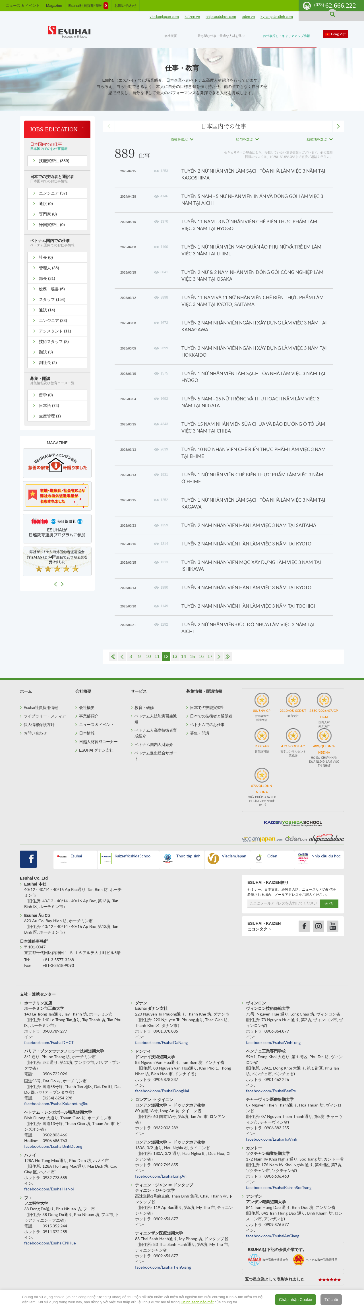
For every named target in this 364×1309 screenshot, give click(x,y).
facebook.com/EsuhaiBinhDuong (53, 1147)
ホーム (26, 691)
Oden (272, 856)
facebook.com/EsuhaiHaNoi (49, 1189)
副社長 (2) (48, 362)
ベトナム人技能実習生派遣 (156, 719)
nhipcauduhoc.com (221, 17)
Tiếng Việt (338, 34)
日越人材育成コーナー (98, 741)
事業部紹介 (88, 716)
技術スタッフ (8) (54, 341)
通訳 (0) (46, 203)
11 (157, 656)
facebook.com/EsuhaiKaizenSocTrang (278, 1188)
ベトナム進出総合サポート (156, 756)
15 (192, 656)
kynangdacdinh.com (276, 17)
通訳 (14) (47, 310)
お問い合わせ (125, 5)
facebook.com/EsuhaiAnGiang (272, 1236)
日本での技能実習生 (207, 707)
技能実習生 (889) (54, 160)
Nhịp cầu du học (326, 856)
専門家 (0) (48, 214)
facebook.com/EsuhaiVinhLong (273, 1043)
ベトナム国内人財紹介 (154, 744)
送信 (329, 904)
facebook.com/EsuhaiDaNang (161, 1043)
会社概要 (83, 691)
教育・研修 (144, 707)
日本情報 (86, 733)
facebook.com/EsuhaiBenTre (271, 1091)
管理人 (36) (49, 268)
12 (166, 656)
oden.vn (248, 17)
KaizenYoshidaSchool (133, 856)
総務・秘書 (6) (52, 289)
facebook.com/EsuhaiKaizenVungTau (56, 1104)
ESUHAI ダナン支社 (96, 750)
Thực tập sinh (188, 856)
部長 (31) (47, 278)
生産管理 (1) (50, 416)
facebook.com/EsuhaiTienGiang (163, 1267)
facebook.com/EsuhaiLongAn (161, 1176)
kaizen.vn (192, 17)
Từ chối (331, 1299)
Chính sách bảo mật (197, 1302)
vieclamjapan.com (164, 17)
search (332, 14)
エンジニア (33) (53, 320)
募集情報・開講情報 (204, 691)
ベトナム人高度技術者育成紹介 (156, 733)
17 (210, 656)
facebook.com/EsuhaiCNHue (50, 1243)
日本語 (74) (49, 405)
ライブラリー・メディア (45, 716)
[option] (57, 463)
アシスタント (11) (55, 331)
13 (174, 656)
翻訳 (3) (46, 352)
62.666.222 (335, 5)
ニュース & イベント (23, 5)
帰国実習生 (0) (52, 224)
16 (201, 656)
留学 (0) (46, 395)
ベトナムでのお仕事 (207, 724)
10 (148, 656)
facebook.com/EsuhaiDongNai (162, 1091)
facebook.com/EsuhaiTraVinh (271, 1140)
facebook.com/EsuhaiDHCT (49, 1043)
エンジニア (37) (53, 193)
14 (183, 656)
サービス (139, 691)
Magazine (54, 5)
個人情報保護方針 (39, 724)
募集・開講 (199, 733)
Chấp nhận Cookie (295, 1299)
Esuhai (76, 856)
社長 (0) (46, 257)
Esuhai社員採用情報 (88, 5)
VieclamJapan (234, 856)
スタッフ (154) (52, 299)
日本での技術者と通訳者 (211, 716)
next (338, 126)
